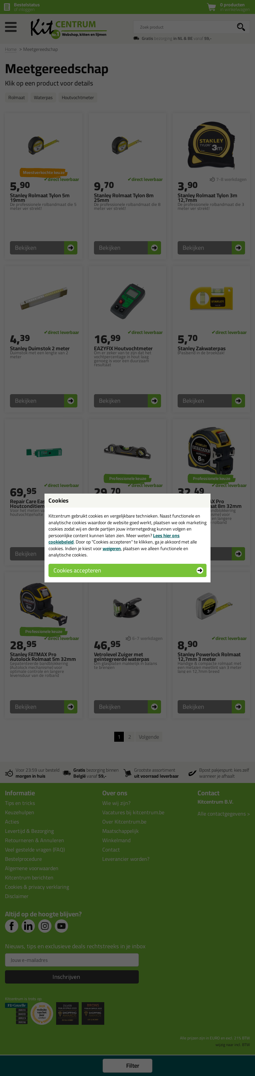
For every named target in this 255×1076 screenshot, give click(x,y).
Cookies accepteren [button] (77, 570)
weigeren (112, 548)
